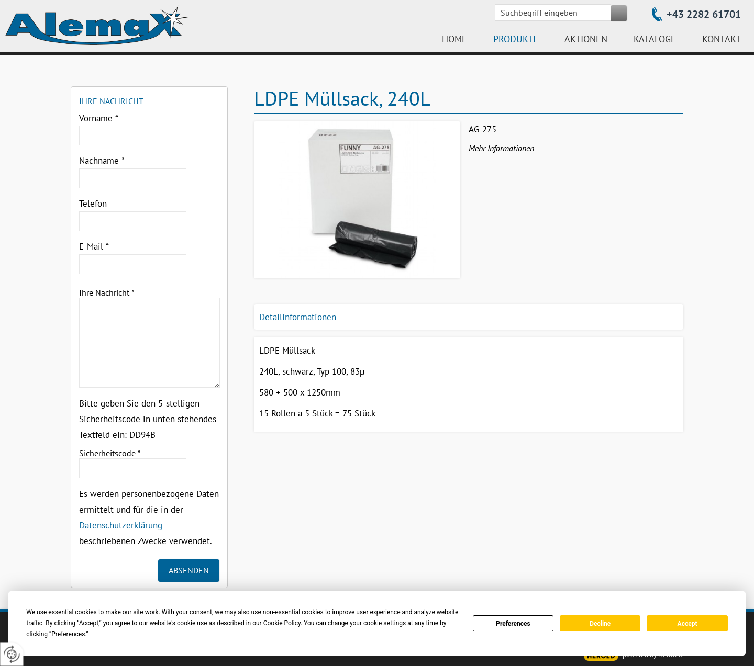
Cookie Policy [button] (282, 623)
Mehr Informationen (501, 148)
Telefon (93, 203)
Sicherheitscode (110, 453)
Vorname (98, 118)
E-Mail (94, 246)
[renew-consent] (12, 654)
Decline (600, 623)
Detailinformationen (297, 317)
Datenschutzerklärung (120, 525)
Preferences (513, 623)
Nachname (102, 160)
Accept (687, 623)
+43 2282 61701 (704, 14)
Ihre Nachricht (107, 292)
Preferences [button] (68, 634)
